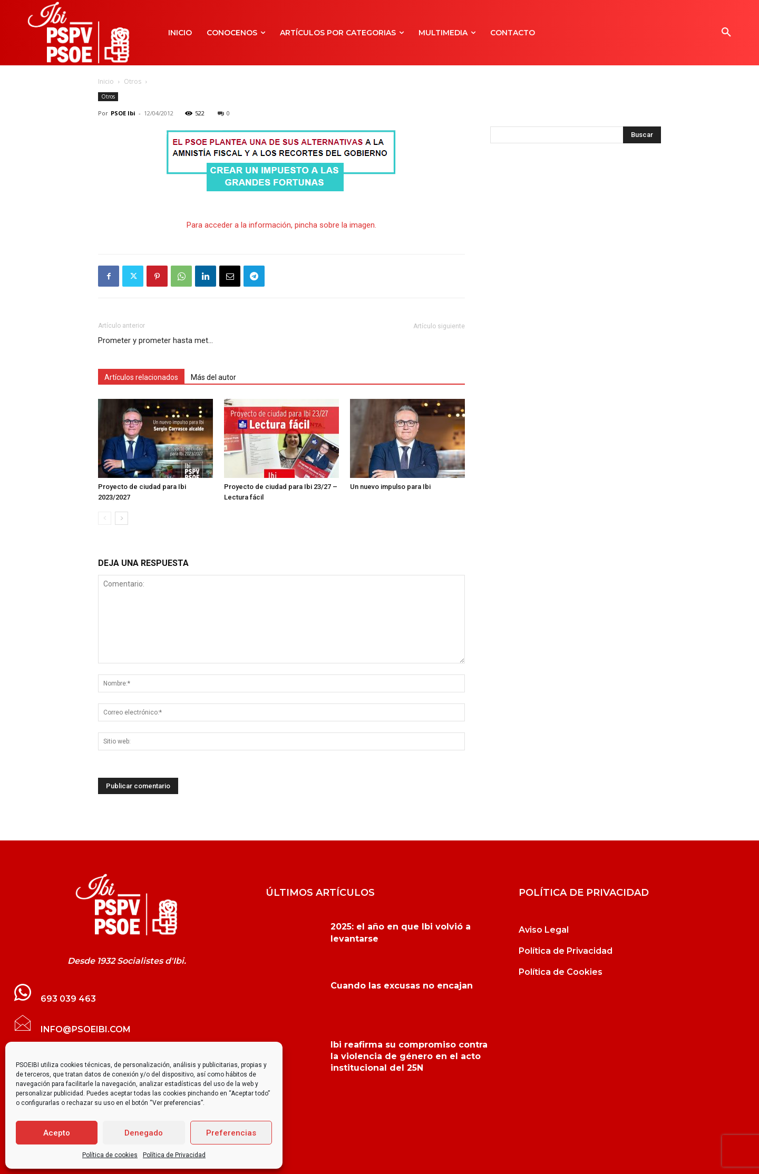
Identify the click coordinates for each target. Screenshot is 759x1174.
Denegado (143, 1133)
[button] (726, 33)
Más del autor (213, 377)
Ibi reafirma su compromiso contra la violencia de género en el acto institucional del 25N (409, 1056)
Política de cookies (110, 1155)
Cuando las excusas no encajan (401, 986)
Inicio (106, 81)
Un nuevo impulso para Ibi (390, 487)
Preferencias (231, 1133)
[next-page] (121, 518)
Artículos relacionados (141, 377)
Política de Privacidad (174, 1155)
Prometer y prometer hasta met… (155, 340)
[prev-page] (104, 518)
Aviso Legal (544, 930)
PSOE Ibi (123, 113)
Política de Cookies (560, 972)
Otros (132, 81)
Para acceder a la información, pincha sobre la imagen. (281, 225)
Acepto (56, 1133)
